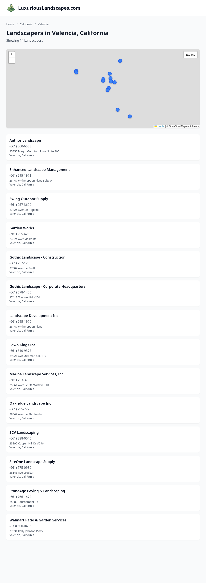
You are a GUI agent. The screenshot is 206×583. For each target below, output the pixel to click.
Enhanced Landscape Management (39, 169)
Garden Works (21, 228)
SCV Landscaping (24, 432)
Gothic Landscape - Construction (37, 257)
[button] (109, 88)
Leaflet (159, 126)
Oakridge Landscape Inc (30, 403)
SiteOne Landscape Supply (32, 461)
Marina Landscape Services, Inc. (36, 374)
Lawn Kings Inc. (23, 344)
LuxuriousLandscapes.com (49, 8)
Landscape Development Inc (33, 315)
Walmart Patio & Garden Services (37, 520)
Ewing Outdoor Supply (28, 198)
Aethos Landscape (25, 140)
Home (10, 24)
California (26, 24)
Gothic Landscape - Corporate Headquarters (47, 286)
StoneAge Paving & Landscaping (37, 490)
